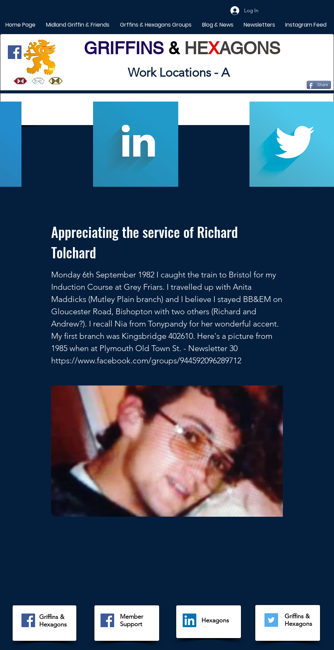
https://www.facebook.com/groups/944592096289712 (146, 360)
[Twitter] (271, 620)
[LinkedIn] (189, 620)
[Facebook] (14, 52)
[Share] (319, 85)
